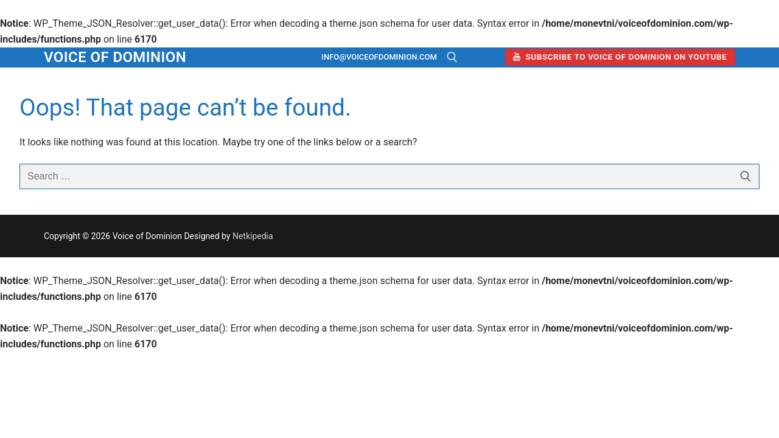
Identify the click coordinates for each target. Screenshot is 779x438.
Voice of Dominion (115, 57)
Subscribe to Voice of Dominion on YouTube (620, 56)
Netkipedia (252, 236)
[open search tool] (452, 57)
